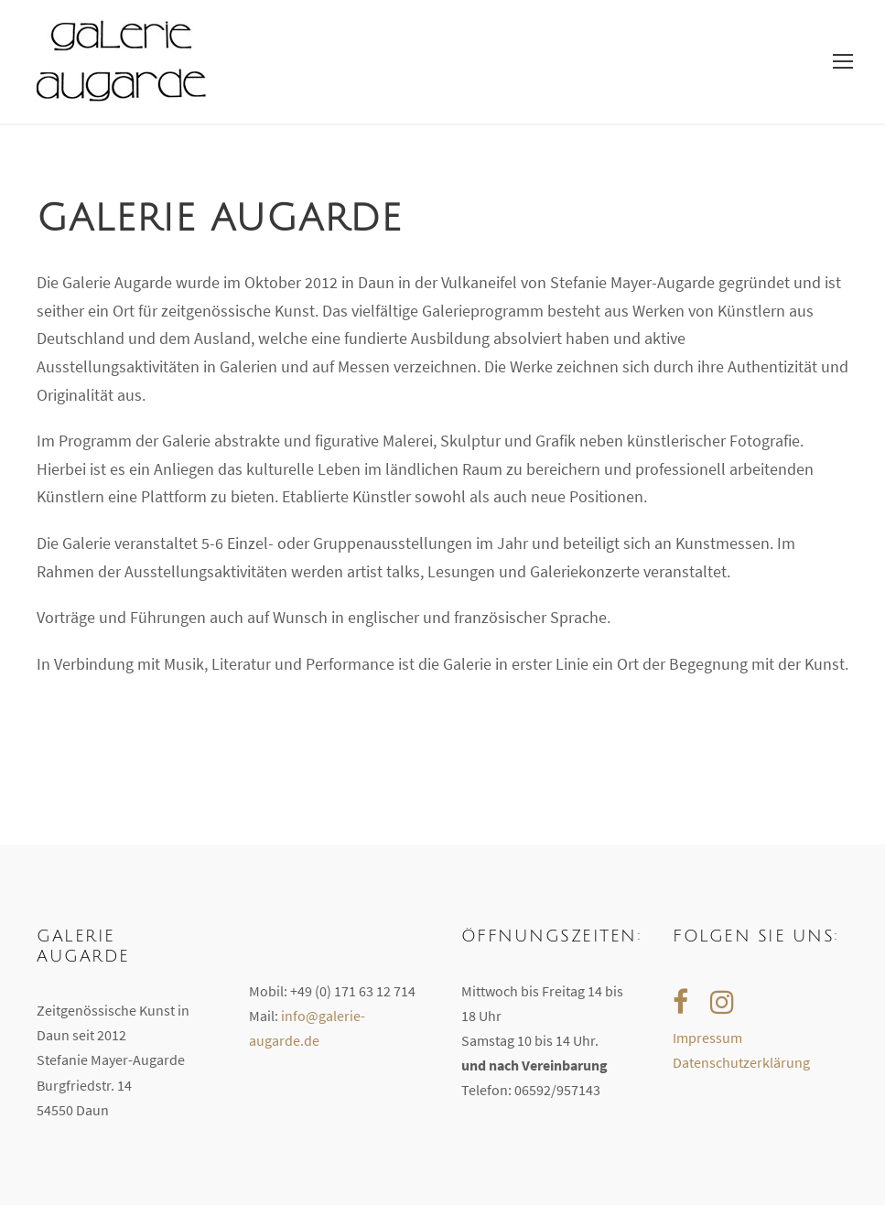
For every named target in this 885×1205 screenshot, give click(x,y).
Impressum (707, 1037)
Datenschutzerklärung (741, 1062)
